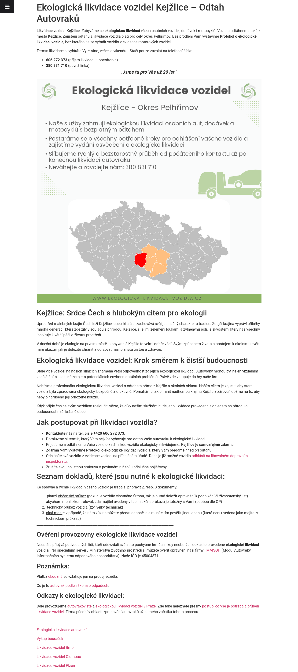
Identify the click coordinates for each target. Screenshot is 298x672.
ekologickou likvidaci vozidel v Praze (126, 606)
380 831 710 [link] (56, 65)
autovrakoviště (79, 606)
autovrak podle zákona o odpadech (79, 585)
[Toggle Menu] (7, 6)
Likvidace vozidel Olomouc (59, 656)
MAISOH (213, 550)
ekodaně (55, 576)
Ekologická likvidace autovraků (62, 630)
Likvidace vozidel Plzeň (56, 665)
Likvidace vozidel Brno (55, 647)
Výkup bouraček (50, 638)
